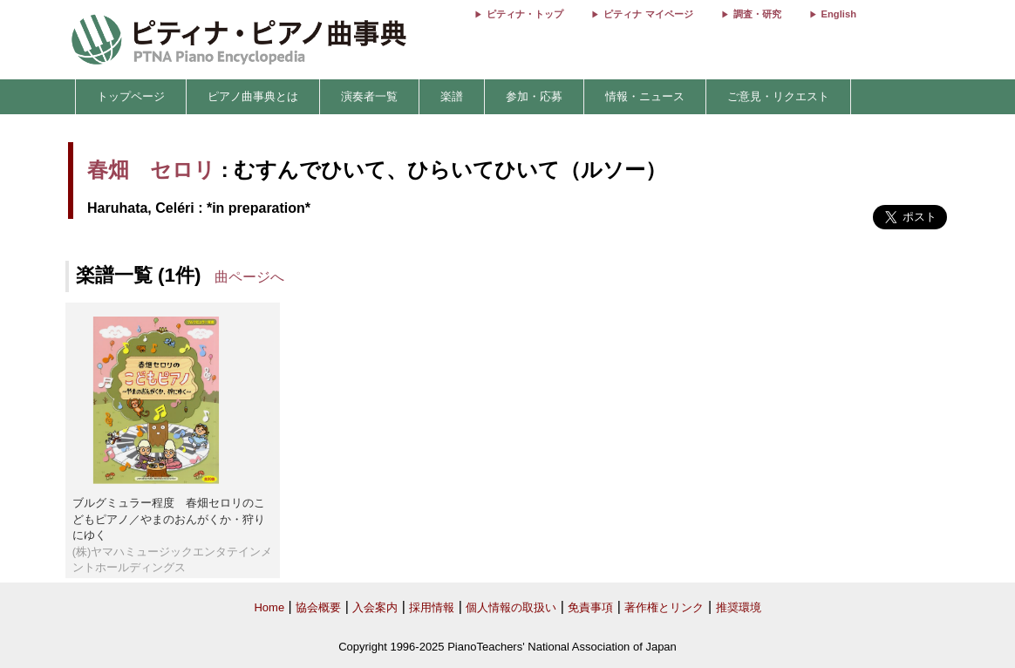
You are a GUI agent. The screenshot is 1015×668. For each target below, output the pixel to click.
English (838, 14)
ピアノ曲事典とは (253, 96)
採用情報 (431, 607)
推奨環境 (738, 607)
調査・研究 (757, 14)
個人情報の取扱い (511, 607)
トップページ (131, 96)
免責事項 (590, 607)
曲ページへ (249, 276)
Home (269, 607)
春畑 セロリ (151, 169)
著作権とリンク (664, 607)
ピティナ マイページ (647, 14)
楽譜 (451, 96)
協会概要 (318, 607)
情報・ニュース (645, 96)
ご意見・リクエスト (778, 96)
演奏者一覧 (369, 96)
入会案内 (375, 607)
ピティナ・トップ (525, 14)
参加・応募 (534, 96)
